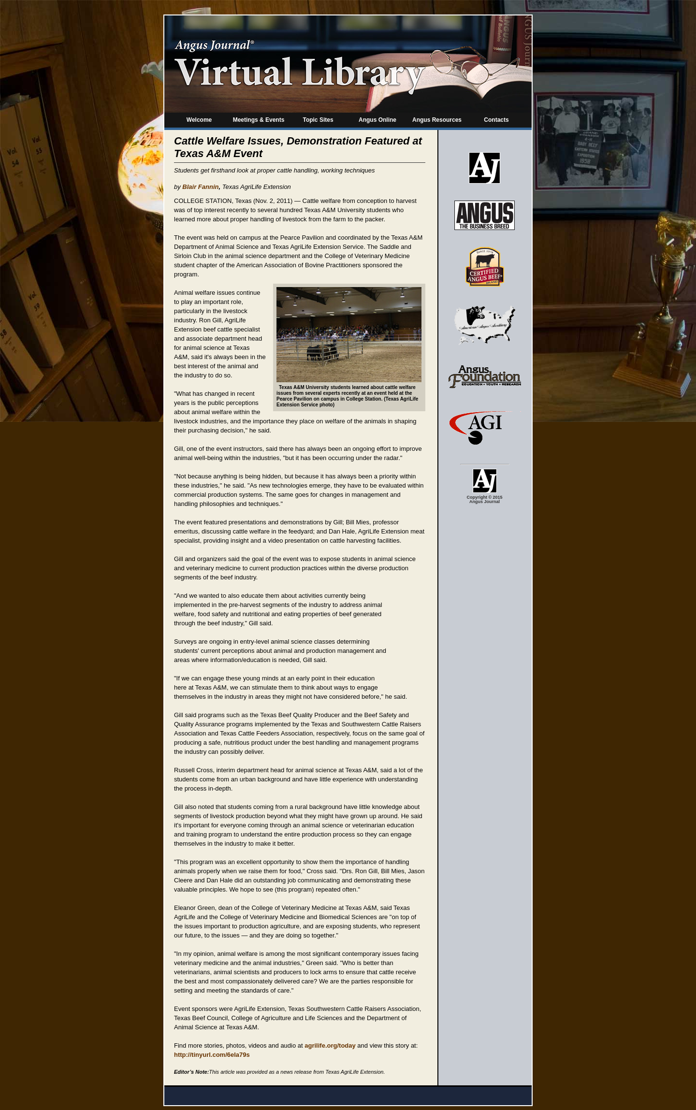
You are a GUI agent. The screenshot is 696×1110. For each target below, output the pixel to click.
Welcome (199, 119)
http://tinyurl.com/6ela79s (212, 1054)
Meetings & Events (259, 119)
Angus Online (377, 119)
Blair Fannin (200, 186)
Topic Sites (318, 119)
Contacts (496, 119)
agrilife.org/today (329, 1045)
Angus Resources (437, 119)
